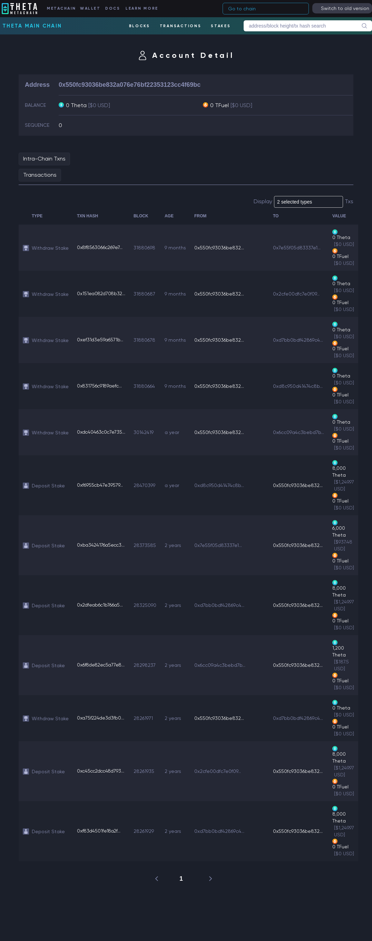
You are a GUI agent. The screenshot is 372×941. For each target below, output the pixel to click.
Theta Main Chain (32, 26)
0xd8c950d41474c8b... (300, 386)
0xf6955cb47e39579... (100, 485)
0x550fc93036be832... (221, 247)
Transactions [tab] (40, 175)
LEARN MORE (142, 8)
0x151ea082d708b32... (102, 294)
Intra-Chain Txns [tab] (44, 158)
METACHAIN (62, 8)
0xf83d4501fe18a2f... (99, 831)
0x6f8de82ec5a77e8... (102, 665)
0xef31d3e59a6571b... (100, 340)
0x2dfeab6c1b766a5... (101, 605)
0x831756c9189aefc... (100, 386)
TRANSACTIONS (180, 26)
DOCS (113, 8)
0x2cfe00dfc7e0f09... (298, 294)
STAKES (221, 26)
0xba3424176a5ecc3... (101, 545)
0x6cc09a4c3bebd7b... (300, 432)
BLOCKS (139, 26)
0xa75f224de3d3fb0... (101, 718)
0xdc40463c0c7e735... (102, 432)
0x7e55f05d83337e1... (299, 247)
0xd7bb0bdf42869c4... (300, 340)
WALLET (91, 8)
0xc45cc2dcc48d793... (102, 771)
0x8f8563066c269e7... (100, 247)
